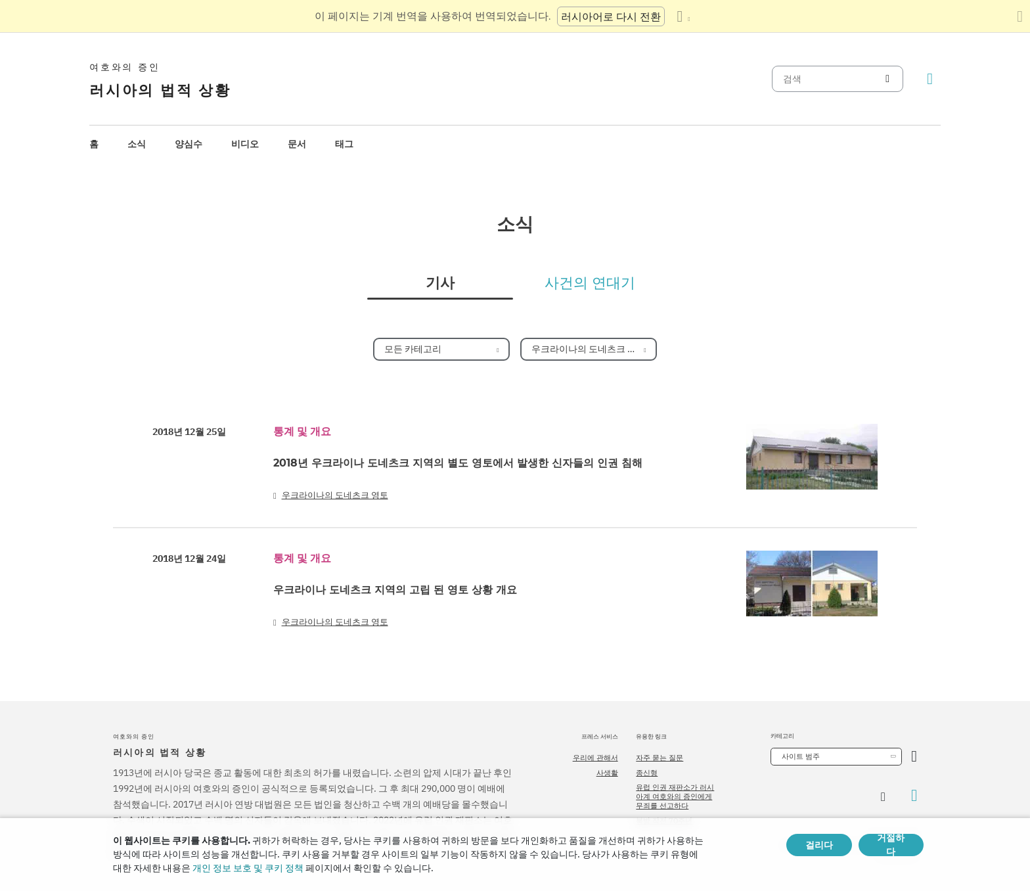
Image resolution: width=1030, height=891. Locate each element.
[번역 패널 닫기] (1020, 16)
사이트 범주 (801, 756)
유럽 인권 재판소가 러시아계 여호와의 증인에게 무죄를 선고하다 (675, 797)
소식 (136, 144)
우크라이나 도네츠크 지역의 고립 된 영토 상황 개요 (395, 589)
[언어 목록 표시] (683, 16)
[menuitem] (93, 144)
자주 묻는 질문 (659, 757)
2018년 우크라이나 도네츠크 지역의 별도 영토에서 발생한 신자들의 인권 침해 (457, 463)
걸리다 (819, 845)
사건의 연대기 (590, 283)
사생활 (607, 772)
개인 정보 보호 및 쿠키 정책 (247, 868)
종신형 (647, 772)
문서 (297, 144)
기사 (440, 283)
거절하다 (891, 845)
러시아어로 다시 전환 (611, 16)
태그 (344, 144)
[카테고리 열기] (914, 756)
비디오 (245, 144)
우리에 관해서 (595, 757)
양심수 (188, 144)
